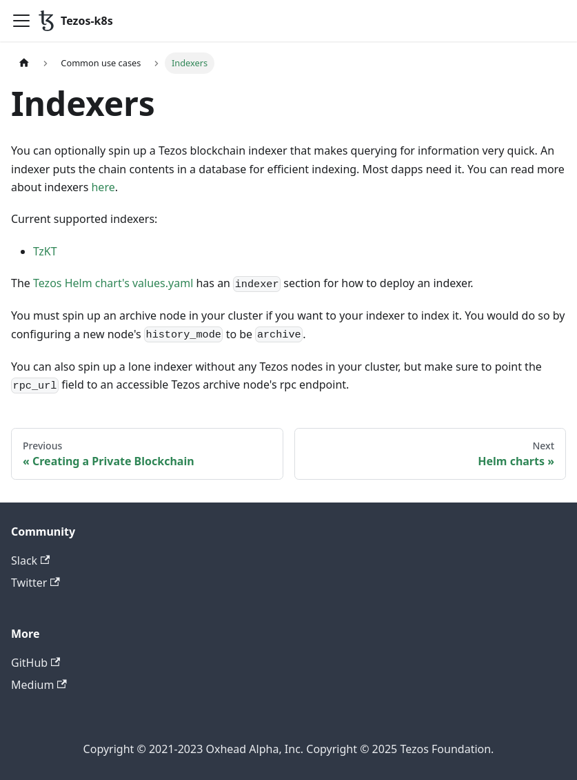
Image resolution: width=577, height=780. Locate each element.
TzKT (45, 251)
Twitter (35, 582)
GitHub (35, 662)
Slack (30, 560)
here (102, 187)
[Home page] (24, 63)
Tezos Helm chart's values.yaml (113, 283)
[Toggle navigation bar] (21, 20)
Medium (39, 684)
